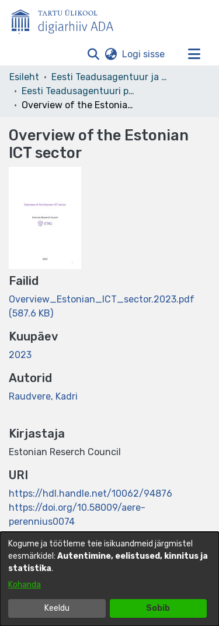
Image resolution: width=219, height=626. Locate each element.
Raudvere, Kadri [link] (43, 396)
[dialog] (109, 579)
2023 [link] (20, 354)
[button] (93, 54)
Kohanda (24, 585)
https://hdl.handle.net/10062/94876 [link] (90, 493)
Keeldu (56, 608)
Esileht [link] (24, 76)
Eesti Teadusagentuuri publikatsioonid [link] (80, 91)
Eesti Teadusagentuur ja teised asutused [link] (109, 76)
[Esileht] (67, 19)
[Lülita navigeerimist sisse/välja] (194, 54)
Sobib (158, 608)
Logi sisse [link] (144, 54)
